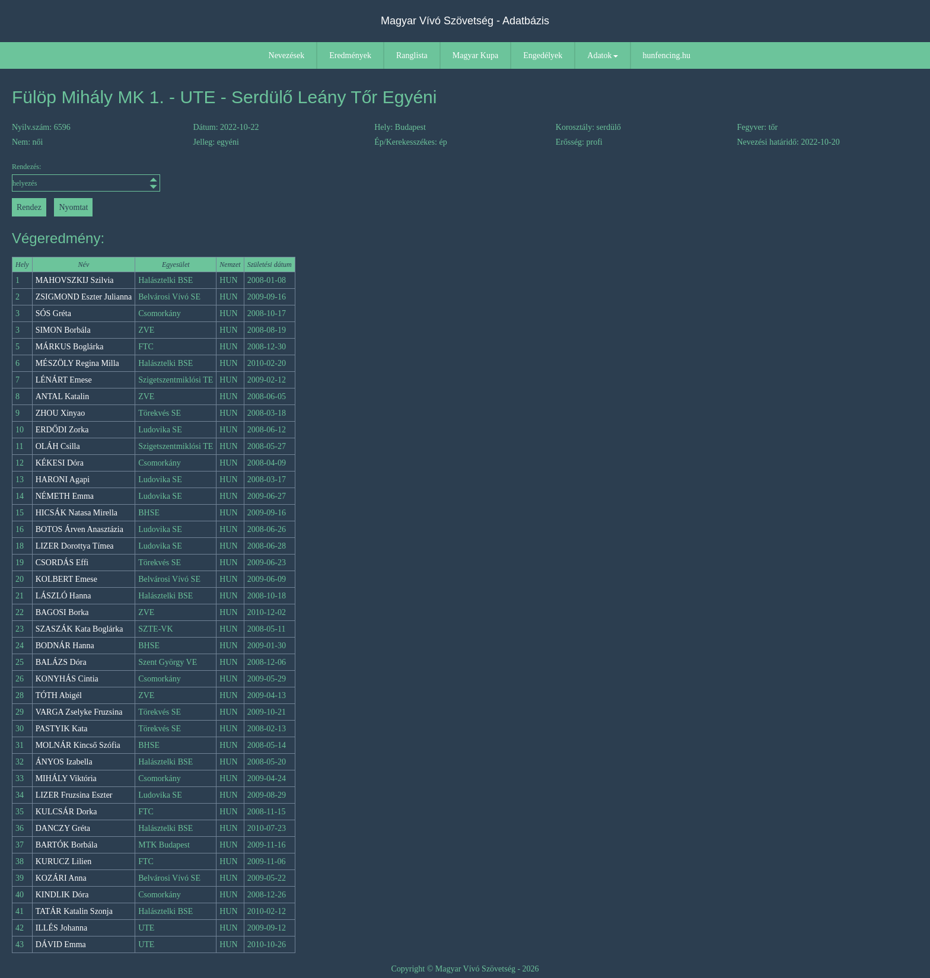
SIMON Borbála (63, 330)
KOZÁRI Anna (61, 878)
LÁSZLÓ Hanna (63, 595)
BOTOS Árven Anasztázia (79, 529)
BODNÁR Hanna (65, 645)
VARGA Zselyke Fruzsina (79, 712)
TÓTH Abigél (59, 695)
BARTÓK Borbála (67, 844)
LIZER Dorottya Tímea (75, 545)
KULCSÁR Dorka (66, 811)
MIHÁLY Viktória (66, 778)
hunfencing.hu (666, 55)
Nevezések (287, 55)
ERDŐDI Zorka (62, 429)
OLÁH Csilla (58, 446)
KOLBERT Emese (66, 579)
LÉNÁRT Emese (64, 379)
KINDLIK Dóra (62, 894)
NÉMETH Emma (65, 496)
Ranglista (412, 55)
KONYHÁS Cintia (67, 678)
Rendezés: (86, 177)
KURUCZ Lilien (64, 861)
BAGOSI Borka (62, 612)
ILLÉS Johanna (61, 927)
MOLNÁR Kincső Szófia (78, 745)
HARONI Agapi (63, 479)
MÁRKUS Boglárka (70, 346)
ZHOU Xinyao (60, 413)
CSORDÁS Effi (62, 562)
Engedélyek (542, 55)
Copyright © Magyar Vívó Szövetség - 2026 (465, 968)
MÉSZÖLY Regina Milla (77, 363)
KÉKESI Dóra (60, 462)
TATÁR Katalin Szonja (74, 911)
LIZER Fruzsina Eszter (74, 795)
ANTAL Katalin (63, 396)
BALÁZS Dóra (61, 662)
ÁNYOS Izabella (64, 761)
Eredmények (350, 55)
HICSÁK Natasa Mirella (76, 512)
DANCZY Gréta (63, 828)
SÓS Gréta (53, 313)
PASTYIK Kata (62, 728)
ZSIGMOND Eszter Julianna (84, 296)
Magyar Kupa (475, 55)
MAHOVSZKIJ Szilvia (75, 280)
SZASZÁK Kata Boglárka (79, 629)
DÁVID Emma (61, 944)
